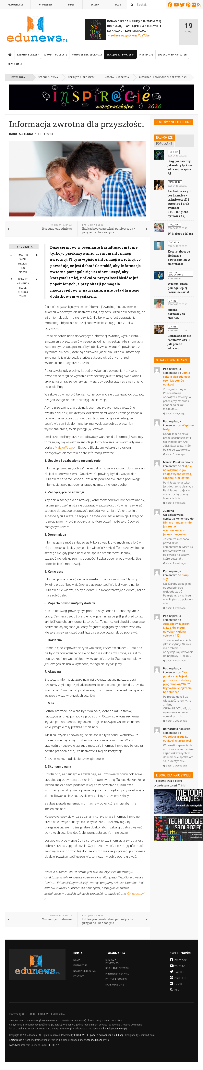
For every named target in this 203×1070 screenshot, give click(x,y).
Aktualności (15, 4)
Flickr (194, 4)
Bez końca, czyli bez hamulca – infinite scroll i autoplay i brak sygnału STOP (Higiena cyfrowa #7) (179, 203)
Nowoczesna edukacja (88, 56)
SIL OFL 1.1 (54, 1045)
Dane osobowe (114, 984)
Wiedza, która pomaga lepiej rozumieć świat (178, 288)
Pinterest (189, 4)
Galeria (94, 4)
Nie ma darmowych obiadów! (176, 314)
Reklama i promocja (111, 961)
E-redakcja (80, 965)
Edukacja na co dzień (173, 56)
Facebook (170, 4)
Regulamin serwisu (117, 968)
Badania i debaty (29, 56)
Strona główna (10, 54)
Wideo (71, 4)
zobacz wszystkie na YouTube (130, 35)
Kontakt (78, 976)
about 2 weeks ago (175, 720)
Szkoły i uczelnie (56, 56)
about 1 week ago (174, 502)
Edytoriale (14, 64)
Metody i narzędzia (117, 77)
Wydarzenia (45, 4)
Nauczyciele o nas (84, 971)
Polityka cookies (115, 979)
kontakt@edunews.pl (114, 1028)
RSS (199, 4)
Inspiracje (147, 56)
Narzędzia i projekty (121, 56)
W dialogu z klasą (180, 233)
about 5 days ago (174, 454)
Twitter (183, 4)
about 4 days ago (174, 413)
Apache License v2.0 (97, 1040)
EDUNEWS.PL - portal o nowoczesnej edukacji (98, 1035)
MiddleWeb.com (66, 447)
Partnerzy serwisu (117, 973)
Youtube (176, 4)
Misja (76, 960)
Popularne (164, 143)
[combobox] (146, 4)
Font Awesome (17, 1045)
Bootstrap (14, 1040)
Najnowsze (164, 137)
